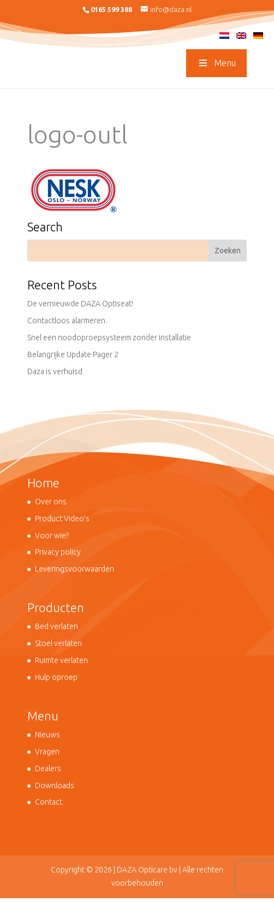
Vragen (47, 751)
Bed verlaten (56, 626)
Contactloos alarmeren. (67, 320)
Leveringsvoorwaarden (74, 569)
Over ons (51, 501)
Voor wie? (52, 535)
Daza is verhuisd (54, 371)
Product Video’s (62, 518)
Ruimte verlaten (61, 660)
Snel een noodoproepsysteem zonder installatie (109, 337)
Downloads (54, 785)
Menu (216, 63)
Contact (48, 802)
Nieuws (47, 734)
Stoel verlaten (58, 643)
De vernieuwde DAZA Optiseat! (80, 303)
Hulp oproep (56, 677)
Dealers (48, 768)
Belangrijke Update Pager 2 (72, 354)
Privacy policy (58, 552)
